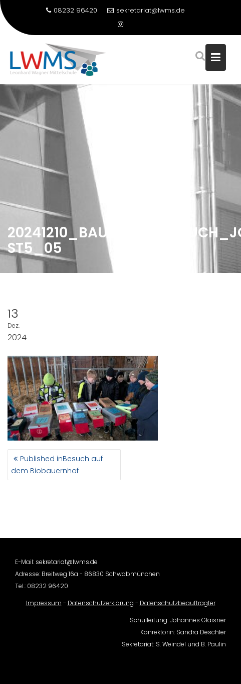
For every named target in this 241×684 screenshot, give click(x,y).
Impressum (44, 607)
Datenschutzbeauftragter (177, 607)
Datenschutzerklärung (101, 607)
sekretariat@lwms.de (146, 10)
